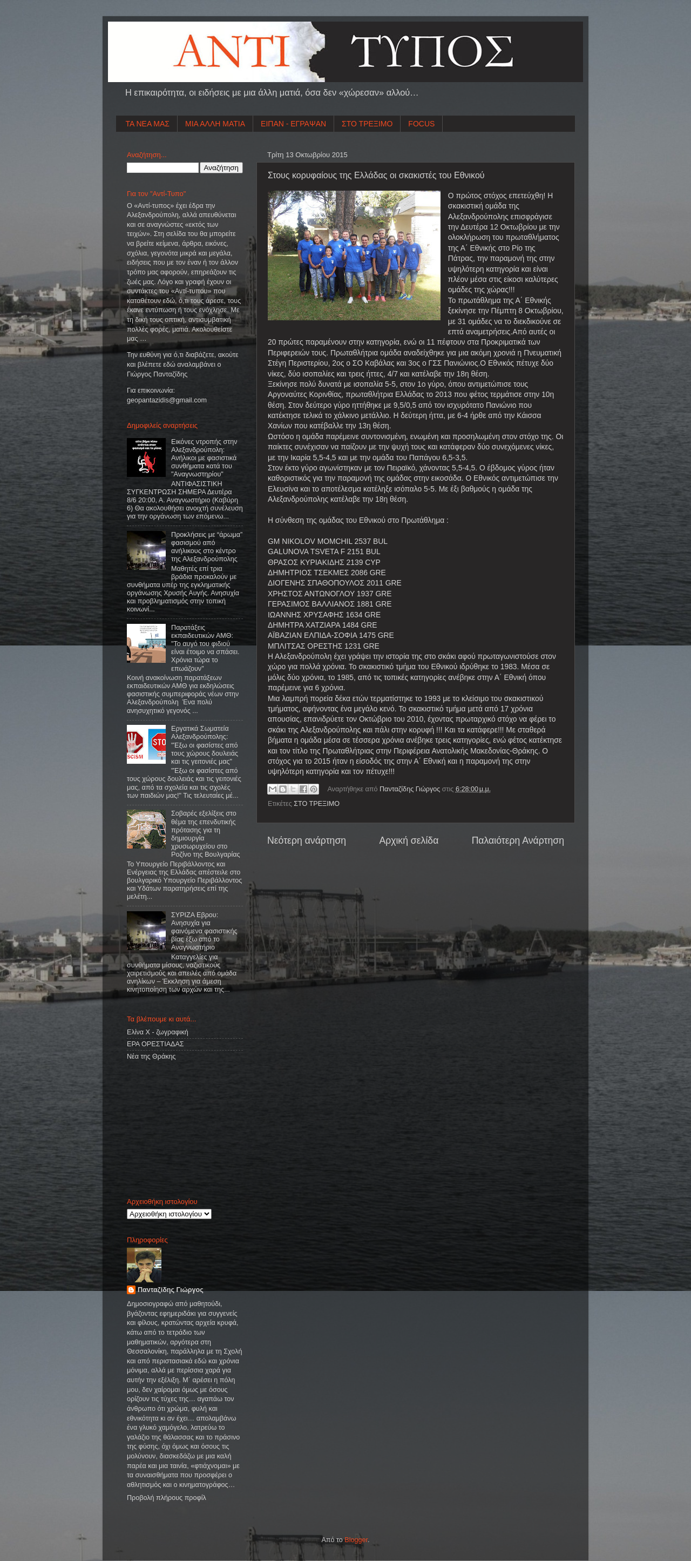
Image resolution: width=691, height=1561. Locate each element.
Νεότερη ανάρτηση (306, 840)
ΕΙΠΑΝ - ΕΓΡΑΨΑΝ (293, 123)
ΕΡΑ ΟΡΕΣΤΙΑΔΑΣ (155, 1044)
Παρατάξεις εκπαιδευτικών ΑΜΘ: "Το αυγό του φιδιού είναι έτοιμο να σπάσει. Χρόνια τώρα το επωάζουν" (205, 648)
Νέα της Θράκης (151, 1056)
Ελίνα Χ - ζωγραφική (157, 1032)
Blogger (356, 1540)
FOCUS (421, 123)
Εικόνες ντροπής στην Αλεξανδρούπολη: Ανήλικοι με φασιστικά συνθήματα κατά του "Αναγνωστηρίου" (204, 458)
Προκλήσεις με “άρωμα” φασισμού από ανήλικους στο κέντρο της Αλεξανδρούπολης (206, 547)
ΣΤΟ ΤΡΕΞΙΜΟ (367, 123)
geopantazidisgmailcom (167, 400)
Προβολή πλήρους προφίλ (166, 1498)
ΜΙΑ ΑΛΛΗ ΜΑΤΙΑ (215, 123)
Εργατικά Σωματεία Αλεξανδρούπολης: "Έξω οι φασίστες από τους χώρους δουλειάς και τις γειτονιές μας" (204, 745)
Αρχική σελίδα (408, 840)
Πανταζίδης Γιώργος (411, 789)
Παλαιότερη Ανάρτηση (518, 840)
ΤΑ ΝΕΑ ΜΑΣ (148, 123)
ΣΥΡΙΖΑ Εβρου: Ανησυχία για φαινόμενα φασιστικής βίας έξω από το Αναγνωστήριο (204, 931)
